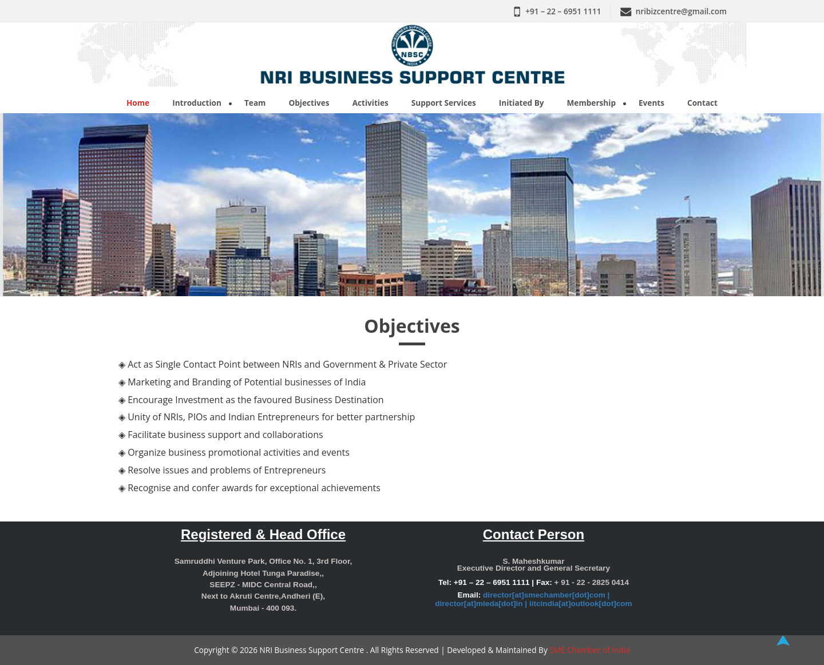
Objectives (308, 102)
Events (651, 102)
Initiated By (521, 102)
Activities (370, 102)
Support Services (443, 102)
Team (255, 102)
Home (137, 102)
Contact (702, 102)
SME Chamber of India (589, 649)
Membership (591, 102)
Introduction (196, 102)
